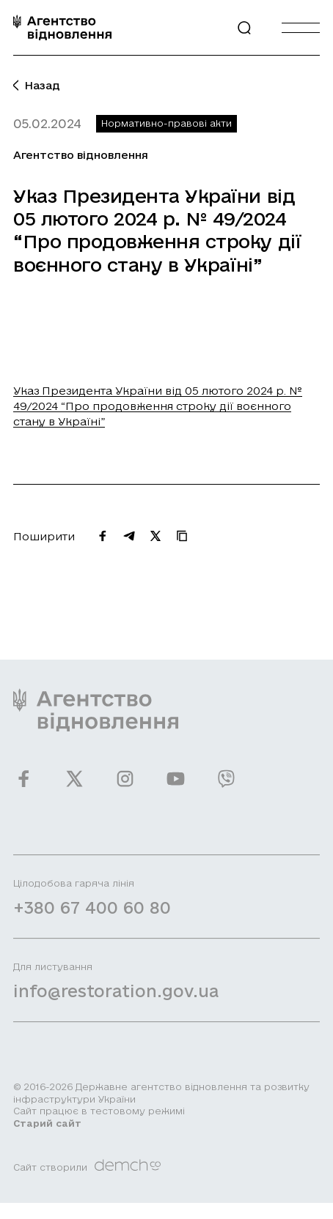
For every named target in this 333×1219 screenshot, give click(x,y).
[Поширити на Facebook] (102, 536)
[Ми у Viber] (226, 786)
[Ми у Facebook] (23, 786)
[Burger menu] (301, 27)
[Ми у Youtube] (175, 786)
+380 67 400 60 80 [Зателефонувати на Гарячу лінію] (92, 915)
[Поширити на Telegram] (129, 536)
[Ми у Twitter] (74, 786)
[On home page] (62, 27)
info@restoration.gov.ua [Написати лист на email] (116, 999)
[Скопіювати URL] (182, 536)
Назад (36, 85)
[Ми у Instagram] (125, 786)
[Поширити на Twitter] (155, 536)
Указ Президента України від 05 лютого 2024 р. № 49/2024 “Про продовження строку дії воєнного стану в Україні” (157, 406)
